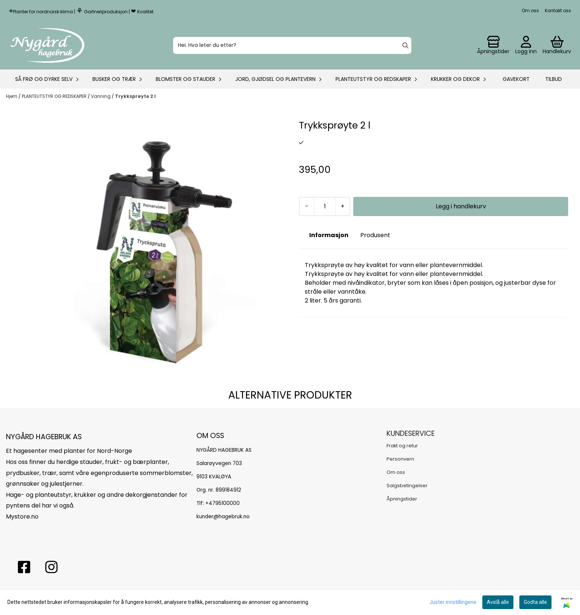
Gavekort (516, 79)
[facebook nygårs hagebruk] (24, 567)
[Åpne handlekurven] (557, 45)
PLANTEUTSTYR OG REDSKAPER (55, 96)
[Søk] (292, 45)
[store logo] (47, 45)
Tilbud (553, 79)
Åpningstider (402, 499)
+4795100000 (222, 503)
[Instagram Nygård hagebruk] (51, 567)
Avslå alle (498, 602)
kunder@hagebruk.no (223, 516)
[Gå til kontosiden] (493, 45)
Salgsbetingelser (407, 485)
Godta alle (535, 602)
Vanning (101, 96)
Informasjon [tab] (328, 235)
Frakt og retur (402, 446)
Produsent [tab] (375, 235)
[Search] (405, 45)
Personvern (400, 459)
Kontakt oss (558, 10)
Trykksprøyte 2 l (135, 96)
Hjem (12, 96)
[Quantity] (324, 206)
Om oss (530, 10)
